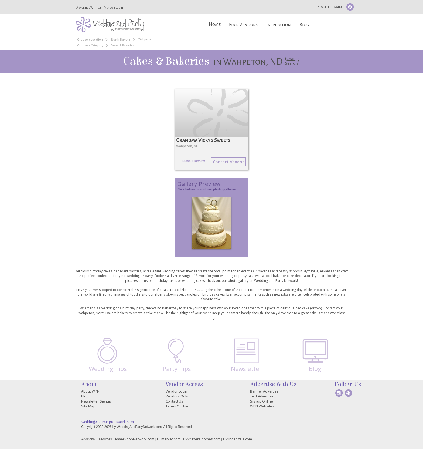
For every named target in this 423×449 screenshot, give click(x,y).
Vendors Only (177, 396)
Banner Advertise (264, 391)
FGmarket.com (168, 439)
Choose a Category (90, 45)
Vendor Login (113, 7)
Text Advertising (263, 396)
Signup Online (261, 401)
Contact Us (174, 401)
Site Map (88, 406)
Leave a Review (193, 161)
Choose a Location (90, 39)
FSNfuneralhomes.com (201, 439)
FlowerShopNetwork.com (134, 439)
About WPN (90, 391)
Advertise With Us (89, 7)
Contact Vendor (228, 161)
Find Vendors (243, 24)
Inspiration (278, 24)
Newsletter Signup (330, 6)
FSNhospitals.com (237, 439)
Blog (304, 24)
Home (215, 24)
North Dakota (120, 39)
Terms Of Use (177, 406)
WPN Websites (262, 406)
